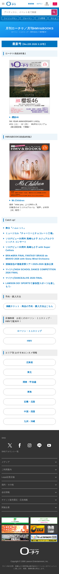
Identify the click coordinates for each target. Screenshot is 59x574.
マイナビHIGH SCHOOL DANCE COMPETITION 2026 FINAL (31, 271)
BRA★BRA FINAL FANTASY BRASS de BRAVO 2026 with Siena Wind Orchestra (27, 257)
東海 (29, 392)
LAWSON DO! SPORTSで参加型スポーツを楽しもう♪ (30, 285)
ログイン (40, 4)
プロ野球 (41, 18)
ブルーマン (27, 18)
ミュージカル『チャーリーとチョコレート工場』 (30, 233)
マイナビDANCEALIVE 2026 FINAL (24, 278)
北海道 (29, 362)
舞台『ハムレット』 (16, 228)
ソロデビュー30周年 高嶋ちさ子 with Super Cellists (28, 248)
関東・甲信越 (29, 382)
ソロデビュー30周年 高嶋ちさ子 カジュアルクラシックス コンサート (30, 240)
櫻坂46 (15, 117)
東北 (29, 372)
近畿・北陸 (29, 402)
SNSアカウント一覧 (10, 451)
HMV (29, 341)
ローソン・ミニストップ (29, 331)
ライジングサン (10, 18)
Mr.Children (18, 200)
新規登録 (31, 4)
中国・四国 (29, 411)
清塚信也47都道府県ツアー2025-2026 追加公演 (29, 264)
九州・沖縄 (29, 421)
